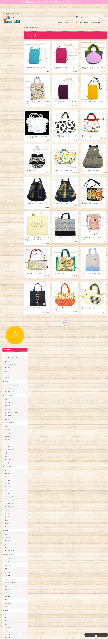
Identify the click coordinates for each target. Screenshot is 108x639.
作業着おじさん (9, 476)
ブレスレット (9, 65)
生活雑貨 (7, 332)
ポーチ (7, 184)
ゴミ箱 (7, 157)
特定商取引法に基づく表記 (12, 609)
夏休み (7, 369)
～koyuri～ (8, 486)
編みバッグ (8, 228)
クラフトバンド (9, 245)
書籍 (5, 294)
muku (6, 433)
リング (7, 69)
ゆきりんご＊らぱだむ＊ (12, 542)
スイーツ (7, 252)
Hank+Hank (8, 489)
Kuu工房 (7, 416)
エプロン (7, 208)
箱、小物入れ (9, 144)
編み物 (6, 225)
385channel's (9, 519)
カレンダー (8, 100)
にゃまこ (7, 429)
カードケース (9, 201)
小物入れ (7, 322)
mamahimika (9, 410)
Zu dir (7, 566)
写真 (6, 325)
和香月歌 (7, 436)
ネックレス (8, 62)
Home (59, 18)
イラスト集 (8, 298)
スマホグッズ (9, 328)
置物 (6, 121)
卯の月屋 (7, 393)
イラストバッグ (9, 97)
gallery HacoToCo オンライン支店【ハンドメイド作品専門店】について (13, 595)
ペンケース (8, 287)
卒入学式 (7, 379)
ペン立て (7, 134)
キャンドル (8, 154)
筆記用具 (7, 284)
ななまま (7, 506)
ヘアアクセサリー (10, 59)
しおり (7, 335)
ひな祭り (7, 359)
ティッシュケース (10, 181)
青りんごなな (9, 403)
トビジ (7, 423)
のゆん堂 (7, 536)
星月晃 (7, 483)
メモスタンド (9, 127)
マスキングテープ (10, 277)
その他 (7, 72)
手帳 (6, 280)
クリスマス (8, 376)
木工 (6, 312)
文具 (5, 273)
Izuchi (7, 396)
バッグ (7, 178)
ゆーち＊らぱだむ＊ (11, 546)
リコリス (7, 390)
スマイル (7, 522)
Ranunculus (8, 420)
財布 (6, 171)
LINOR (7, 529)
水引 (6, 308)
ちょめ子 (7, 492)
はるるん (7, 479)
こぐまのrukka (9, 526)
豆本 (6, 301)
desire (7, 499)
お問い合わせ (8, 601)
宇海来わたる (9, 413)
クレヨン (7, 290)
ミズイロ (7, 400)
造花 (6, 315)
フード (7, 256)
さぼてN (7, 532)
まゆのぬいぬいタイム (11, 509)
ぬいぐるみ (8, 168)
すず (6, 549)
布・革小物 (34, 23)
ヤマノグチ (8, 459)
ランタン (7, 124)
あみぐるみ (8, 235)
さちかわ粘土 (9, 516)
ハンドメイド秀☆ (10, 456)
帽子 (6, 221)
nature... (7, 539)
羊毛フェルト (8, 259)
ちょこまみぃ (9, 443)
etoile (6, 559)
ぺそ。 (7, 463)
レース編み (8, 232)
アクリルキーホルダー (11, 107)
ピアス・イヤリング (11, 52)
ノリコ (7, 466)
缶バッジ (7, 103)
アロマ (7, 137)
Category (83, 18)
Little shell (8, 512)
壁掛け (7, 131)
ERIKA (7, 552)
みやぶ (7, 446)
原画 (6, 93)
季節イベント (8, 349)
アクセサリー (8, 48)
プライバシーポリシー (11, 605)
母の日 (7, 362)
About (70, 18)
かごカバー (8, 204)
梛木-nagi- (8, 473)
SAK (6, 562)
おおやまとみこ (9, 439)
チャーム (7, 76)
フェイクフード (9, 249)
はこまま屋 (8, 406)
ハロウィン (8, 372)
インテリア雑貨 (9, 117)
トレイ (7, 151)
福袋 (6, 318)
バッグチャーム (9, 83)
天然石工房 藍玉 (10, 469)
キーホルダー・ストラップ (13, 79)
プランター (8, 141)
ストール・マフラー (11, 194)
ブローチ (7, 55)
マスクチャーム (9, 86)
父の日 (7, 366)
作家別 (6, 386)
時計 (6, 147)
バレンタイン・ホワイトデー (13, 356)
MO (6, 426)
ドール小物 (8, 342)
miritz (6, 496)
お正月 (7, 352)
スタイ (7, 211)
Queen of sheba (10, 502)
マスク (7, 188)
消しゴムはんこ (9, 110)
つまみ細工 (8, 174)
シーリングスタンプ (11, 345)
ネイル (7, 338)
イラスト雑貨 (8, 90)
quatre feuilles (9, 453)
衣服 (6, 214)
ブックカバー (9, 198)
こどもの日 (8, 382)
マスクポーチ (9, 191)
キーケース (8, 165)
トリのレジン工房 (10, 556)
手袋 (6, 242)
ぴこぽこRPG (9, 449)
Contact (97, 18)
